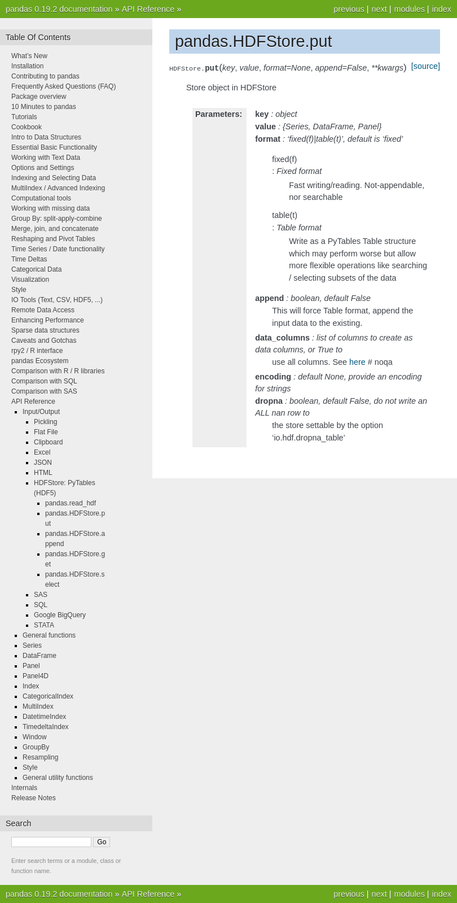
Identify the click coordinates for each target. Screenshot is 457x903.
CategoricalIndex (48, 696)
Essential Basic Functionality (54, 147)
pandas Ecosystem (39, 361)
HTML (43, 473)
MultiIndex (38, 706)
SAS (40, 595)
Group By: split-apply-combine (56, 219)
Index (31, 686)
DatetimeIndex (44, 717)
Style (19, 290)
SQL (40, 605)
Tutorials (24, 117)
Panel (31, 666)
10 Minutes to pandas (43, 107)
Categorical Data (36, 269)
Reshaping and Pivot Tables (53, 239)
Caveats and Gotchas (43, 340)
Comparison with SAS (44, 391)
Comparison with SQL (44, 381)
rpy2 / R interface (37, 351)
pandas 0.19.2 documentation (59, 9)
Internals (24, 788)
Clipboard (48, 442)
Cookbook (26, 127)
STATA (44, 625)
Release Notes (33, 798)
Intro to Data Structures (46, 137)
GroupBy (36, 747)
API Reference (148, 9)
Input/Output (41, 412)
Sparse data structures (45, 330)
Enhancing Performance (47, 320)
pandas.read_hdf (70, 503)
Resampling (40, 757)
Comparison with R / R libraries (57, 371)
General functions (49, 635)
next (378, 9)
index (441, 9)
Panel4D (36, 676)
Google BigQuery (60, 615)
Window (35, 737)
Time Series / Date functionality (58, 249)
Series (32, 645)
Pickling (45, 422)
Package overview (38, 97)
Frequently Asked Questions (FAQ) (63, 86)
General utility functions (58, 778)
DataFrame (39, 656)
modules (409, 9)
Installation (27, 66)
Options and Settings (42, 168)
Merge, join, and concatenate (55, 229)
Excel (42, 452)
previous (348, 9)
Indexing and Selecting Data (53, 178)
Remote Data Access (42, 310)
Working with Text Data (45, 158)
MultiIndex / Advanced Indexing (58, 188)
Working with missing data (50, 208)
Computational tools (41, 198)
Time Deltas (29, 259)
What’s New (29, 56)
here (357, 362)
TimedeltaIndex (46, 727)
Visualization (30, 279)
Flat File (46, 432)
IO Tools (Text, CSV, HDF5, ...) (57, 300)
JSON (43, 462)
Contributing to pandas (45, 76)
